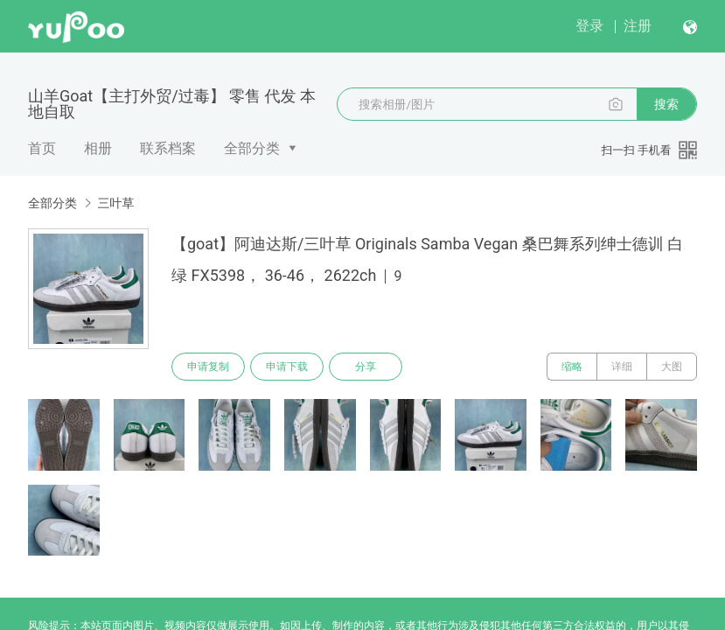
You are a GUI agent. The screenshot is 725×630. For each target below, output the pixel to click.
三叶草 (115, 203)
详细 (621, 366)
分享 (365, 366)
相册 (98, 148)
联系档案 (168, 148)
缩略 (571, 366)
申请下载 (287, 366)
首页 (42, 148)
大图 (671, 366)
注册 (638, 26)
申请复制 (208, 366)
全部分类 (252, 148)
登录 (589, 26)
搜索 (666, 104)
